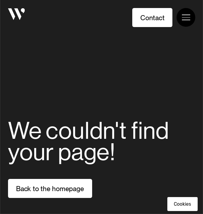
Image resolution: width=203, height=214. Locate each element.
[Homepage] (16, 15)
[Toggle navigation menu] (186, 17)
